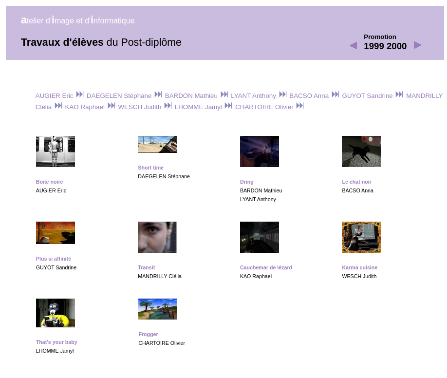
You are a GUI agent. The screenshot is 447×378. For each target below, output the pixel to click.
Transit (146, 267)
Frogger (148, 334)
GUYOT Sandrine (372, 95)
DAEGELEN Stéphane (124, 95)
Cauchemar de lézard (266, 267)
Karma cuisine (359, 267)
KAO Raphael (89, 107)
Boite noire (49, 182)
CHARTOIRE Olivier (269, 107)
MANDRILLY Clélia (160, 276)
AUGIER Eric (60, 95)
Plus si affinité (53, 259)
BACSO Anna (314, 95)
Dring (247, 182)
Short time (151, 167)
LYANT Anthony (258, 95)
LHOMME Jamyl (203, 107)
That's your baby (56, 342)
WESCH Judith (144, 107)
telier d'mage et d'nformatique (78, 21)
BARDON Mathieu (196, 95)
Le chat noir (356, 182)
